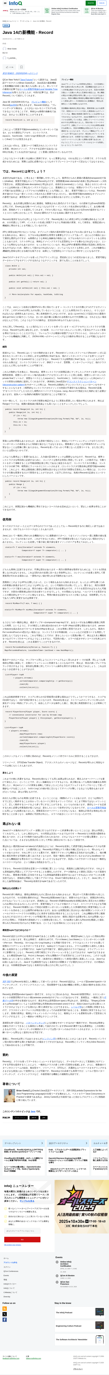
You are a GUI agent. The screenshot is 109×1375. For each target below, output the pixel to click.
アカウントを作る (10, 1263)
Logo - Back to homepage (15, 3)
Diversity (7, 1297)
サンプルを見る (27, 1201)
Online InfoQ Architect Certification (65, 1264)
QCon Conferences (11, 1272)
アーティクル (24, 21)
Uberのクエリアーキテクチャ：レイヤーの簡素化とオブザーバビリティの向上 (67, 1170)
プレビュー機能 (38, 102)
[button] (22, 1240)
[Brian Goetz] (5, 49)
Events (6, 1276)
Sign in (101, 3)
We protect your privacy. (12, 1245)
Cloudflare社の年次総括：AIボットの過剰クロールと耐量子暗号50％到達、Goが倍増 (23, 1159)
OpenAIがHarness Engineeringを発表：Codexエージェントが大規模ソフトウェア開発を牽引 (68, 1160)
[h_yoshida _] (5, 58)
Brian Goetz (12, 49)
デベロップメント (20, 1118)
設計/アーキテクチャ (58, 1143)
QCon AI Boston (67, 1276)
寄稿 (5, 1280)
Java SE (34, 1118)
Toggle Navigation (5, 3)
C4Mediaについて (10, 1293)
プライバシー (78, 1370)
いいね (10, 67)
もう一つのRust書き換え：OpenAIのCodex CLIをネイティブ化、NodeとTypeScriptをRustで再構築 (22, 1169)
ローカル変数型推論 (96, 808)
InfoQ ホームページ (10, 21)
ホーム (6, 1259)
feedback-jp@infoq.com (11, 1359)
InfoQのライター (10, 1284)
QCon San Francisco (64, 1283)
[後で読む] (19, 67)
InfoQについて (9, 1289)
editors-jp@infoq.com (33, 1359)
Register (91, 3)
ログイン (7, 1267)
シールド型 (76, 1007)
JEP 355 (7, 982)
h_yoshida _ (12, 58)
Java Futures (27, 80)
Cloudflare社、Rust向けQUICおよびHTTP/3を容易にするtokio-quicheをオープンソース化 (23, 1151)
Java (6, 25)
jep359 (13, 105)
